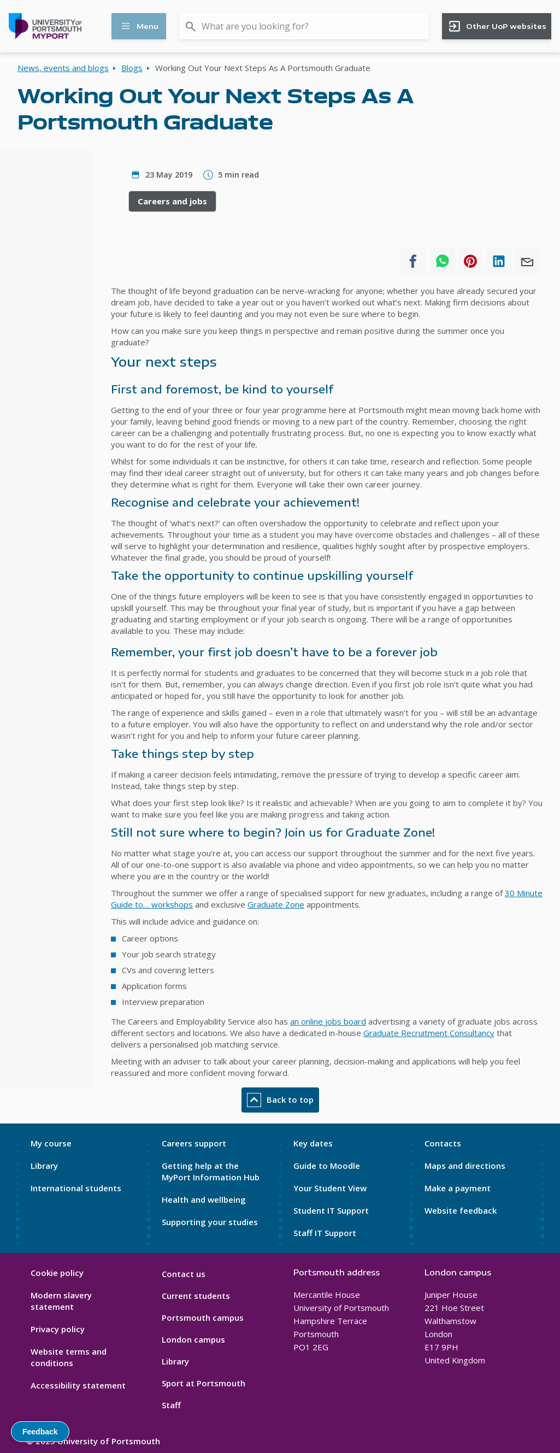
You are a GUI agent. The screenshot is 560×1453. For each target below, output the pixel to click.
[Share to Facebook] (413, 261)
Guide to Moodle (326, 1165)
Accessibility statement (78, 1385)
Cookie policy (57, 1272)
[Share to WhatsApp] (442, 261)
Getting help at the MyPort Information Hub (211, 1171)
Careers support (194, 1143)
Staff (171, 1404)
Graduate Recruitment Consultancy (428, 1032)
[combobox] (304, 26)
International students (76, 1188)
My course (51, 1143)
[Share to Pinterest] (470, 261)
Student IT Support (331, 1210)
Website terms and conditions (69, 1357)
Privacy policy (58, 1328)
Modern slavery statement (61, 1301)
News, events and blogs (63, 67)
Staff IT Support (324, 1232)
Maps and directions (465, 1165)
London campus (193, 1339)
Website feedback (461, 1210)
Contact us (183, 1273)
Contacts (443, 1143)
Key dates (313, 1143)
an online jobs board (328, 1021)
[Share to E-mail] (527, 261)
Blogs (132, 67)
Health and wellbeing (204, 1199)
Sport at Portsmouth (203, 1383)
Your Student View (330, 1188)
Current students (196, 1295)
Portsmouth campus (203, 1317)
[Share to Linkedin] (499, 261)
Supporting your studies (210, 1221)
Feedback (40, 1431)
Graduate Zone (275, 904)
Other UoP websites (496, 26)
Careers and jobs (172, 201)
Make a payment (458, 1188)
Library (44, 1165)
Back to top (280, 1100)
